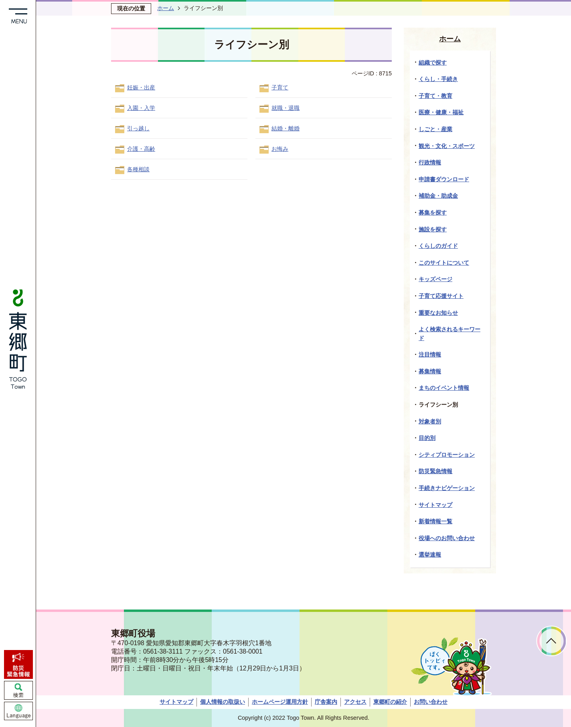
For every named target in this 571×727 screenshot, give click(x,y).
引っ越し (138, 128)
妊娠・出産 (141, 87)
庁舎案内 (326, 702)
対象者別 (430, 421)
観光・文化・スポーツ (447, 146)
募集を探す (433, 212)
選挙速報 (430, 554)
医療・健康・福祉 (441, 112)
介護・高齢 (141, 149)
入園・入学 (141, 108)
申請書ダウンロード (444, 179)
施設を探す (433, 229)
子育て (279, 87)
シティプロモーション (447, 455)
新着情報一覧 (435, 521)
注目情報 (430, 354)
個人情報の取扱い (222, 702)
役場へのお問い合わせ (447, 538)
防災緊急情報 (435, 471)
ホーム (165, 8)
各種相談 (138, 169)
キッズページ (435, 279)
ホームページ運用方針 (280, 702)
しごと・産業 (435, 129)
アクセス (355, 702)
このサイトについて (444, 262)
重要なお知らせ (438, 313)
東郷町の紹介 (390, 702)
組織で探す (433, 62)
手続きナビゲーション (447, 488)
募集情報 (430, 371)
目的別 (427, 438)
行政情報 (430, 162)
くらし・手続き (438, 79)
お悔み (279, 149)
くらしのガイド (438, 246)
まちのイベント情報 (444, 388)
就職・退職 (285, 108)
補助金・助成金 (438, 195)
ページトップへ (551, 641)
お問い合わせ (430, 702)
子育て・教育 (435, 96)
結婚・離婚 (285, 128)
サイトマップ (435, 505)
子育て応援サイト (441, 296)
